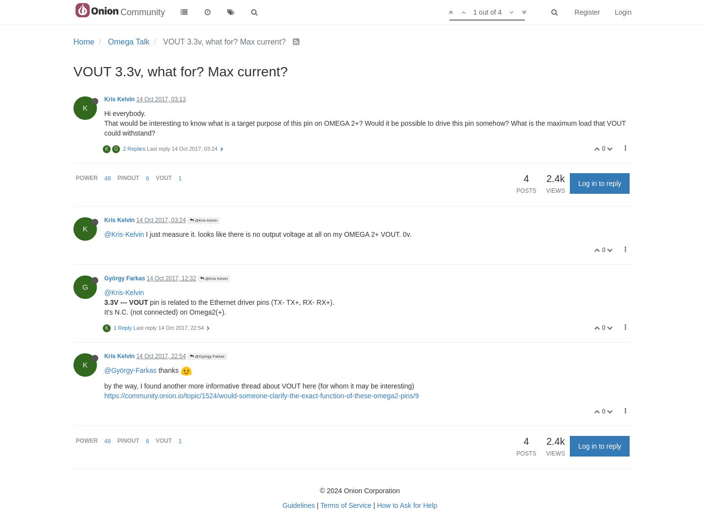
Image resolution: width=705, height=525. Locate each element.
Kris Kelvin (119, 99)
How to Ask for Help (407, 505)
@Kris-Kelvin (124, 234)
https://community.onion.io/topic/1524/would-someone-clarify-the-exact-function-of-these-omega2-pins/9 (261, 396)
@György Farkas (207, 356)
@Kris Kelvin (203, 220)
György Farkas (124, 278)
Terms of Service (345, 505)
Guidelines (298, 505)
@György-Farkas (130, 370)
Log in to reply (599, 183)
